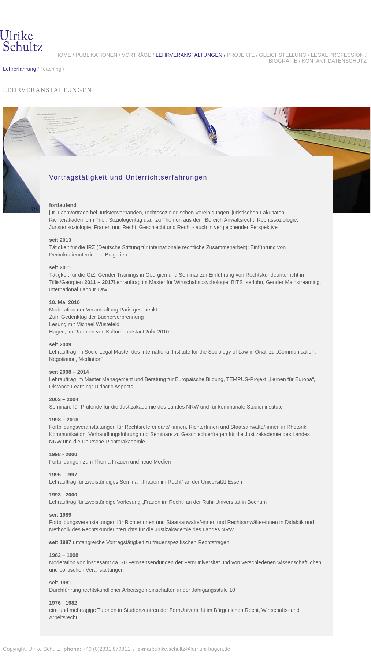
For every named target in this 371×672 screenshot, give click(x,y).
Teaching (51, 69)
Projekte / (243, 55)
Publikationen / (98, 55)
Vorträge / (139, 55)
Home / (65, 55)
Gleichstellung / (285, 55)
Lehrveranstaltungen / (191, 55)
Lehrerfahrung (19, 69)
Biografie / (285, 61)
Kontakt (314, 61)
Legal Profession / (339, 55)
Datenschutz (347, 61)
